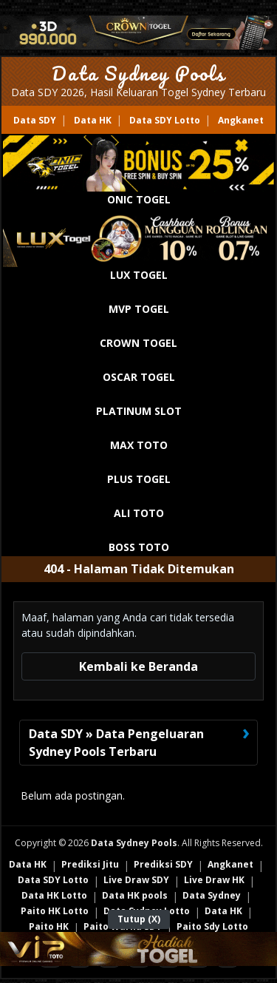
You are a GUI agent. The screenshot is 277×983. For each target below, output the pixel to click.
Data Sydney (211, 895)
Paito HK (49, 926)
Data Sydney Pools (138, 73)
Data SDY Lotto (164, 120)
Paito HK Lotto (55, 911)
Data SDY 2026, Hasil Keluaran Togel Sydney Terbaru (138, 92)
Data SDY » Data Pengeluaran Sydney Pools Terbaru (116, 743)
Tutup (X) (138, 919)
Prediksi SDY (163, 864)
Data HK (93, 120)
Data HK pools (135, 895)
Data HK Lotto (54, 895)
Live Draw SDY (136, 880)
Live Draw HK (214, 880)
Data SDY (34, 120)
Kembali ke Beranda (138, 666)
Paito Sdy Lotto (212, 926)
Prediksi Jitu (90, 864)
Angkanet (241, 120)
